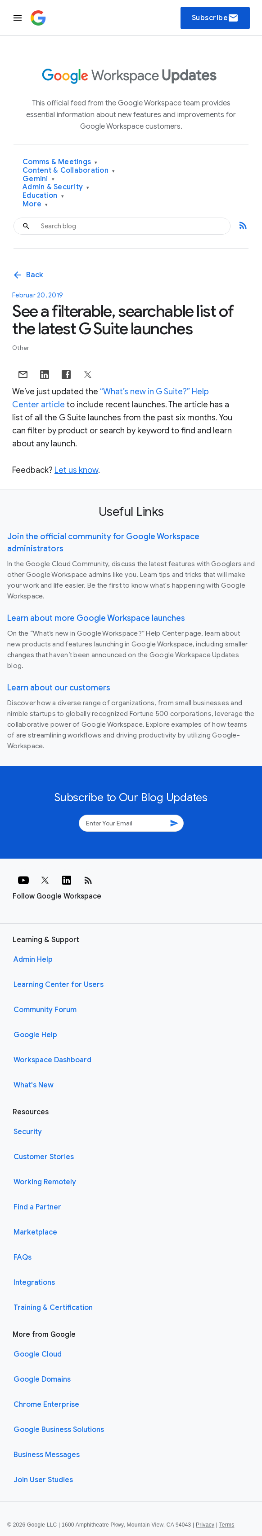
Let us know (76, 470)
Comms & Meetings (60, 162)
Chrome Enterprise (46, 1404)
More (35, 204)
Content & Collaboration (69, 170)
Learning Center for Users (59, 984)
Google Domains (42, 1379)
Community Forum (45, 1009)
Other (20, 348)
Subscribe (215, 18)
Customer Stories (44, 1156)
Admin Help (33, 959)
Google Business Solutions (59, 1429)
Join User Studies (43, 1479)
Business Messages (47, 1454)
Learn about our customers (58, 688)
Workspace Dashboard (52, 1060)
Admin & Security (56, 187)
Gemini (38, 179)
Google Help (35, 1034)
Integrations (34, 1282)
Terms (226, 1525)
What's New (34, 1085)
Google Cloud (38, 1354)
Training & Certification (53, 1307)
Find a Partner (37, 1207)
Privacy (205, 1525)
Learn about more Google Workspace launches (96, 618)
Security (28, 1131)
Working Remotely (45, 1182)
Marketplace (35, 1232)
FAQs (23, 1257)
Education (43, 196)
